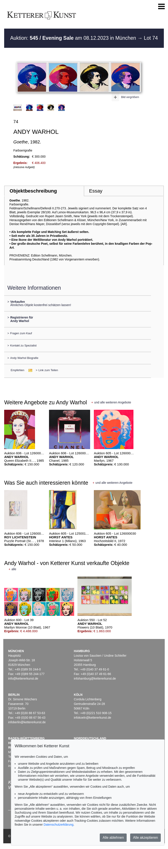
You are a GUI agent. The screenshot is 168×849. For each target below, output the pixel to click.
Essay (95, 191)
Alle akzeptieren (145, 837)
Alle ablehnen (113, 837)
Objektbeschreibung (33, 191)
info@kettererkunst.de (23, 678)
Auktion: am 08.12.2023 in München (73, 38)
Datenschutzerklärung (58, 824)
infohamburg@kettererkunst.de (95, 678)
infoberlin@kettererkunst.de (27, 722)
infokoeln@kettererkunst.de (92, 717)
